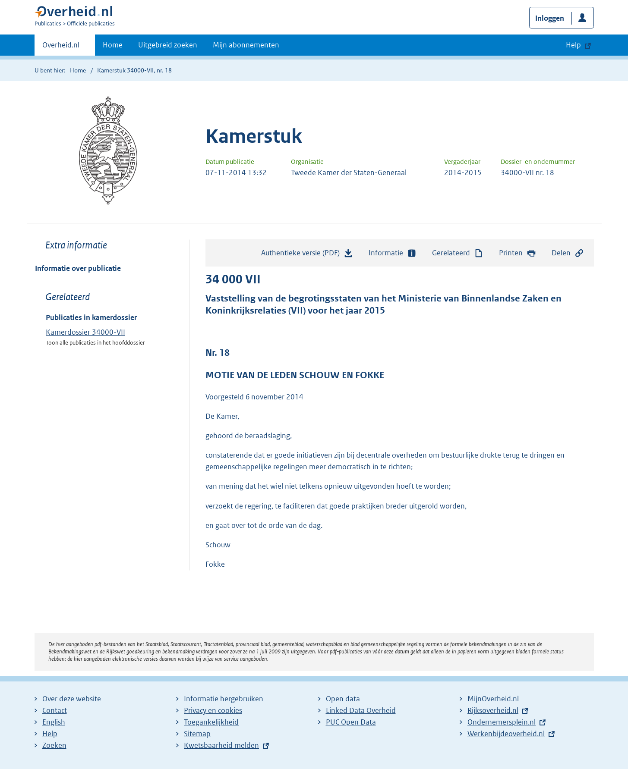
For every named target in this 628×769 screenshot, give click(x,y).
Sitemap (197, 733)
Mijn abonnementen (246, 45)
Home (113, 45)
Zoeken (54, 745)
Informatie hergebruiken (223, 698)
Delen (568, 253)
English (53, 722)
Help (49, 733)
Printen (517, 253)
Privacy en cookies (213, 710)
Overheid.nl (60, 47)
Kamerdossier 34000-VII (85, 332)
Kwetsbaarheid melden (221, 745)
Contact (54, 710)
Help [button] (573, 45)
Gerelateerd (458, 253)
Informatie (393, 253)
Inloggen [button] (549, 18)
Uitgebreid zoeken (167, 45)
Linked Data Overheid (361, 710)
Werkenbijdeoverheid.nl (506, 733)
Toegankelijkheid (211, 722)
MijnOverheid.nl (493, 698)
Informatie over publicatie (78, 268)
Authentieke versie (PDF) (307, 255)
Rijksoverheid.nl (492, 710)
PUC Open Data (351, 722)
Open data (343, 698)
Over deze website (71, 698)
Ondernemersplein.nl (501, 722)
